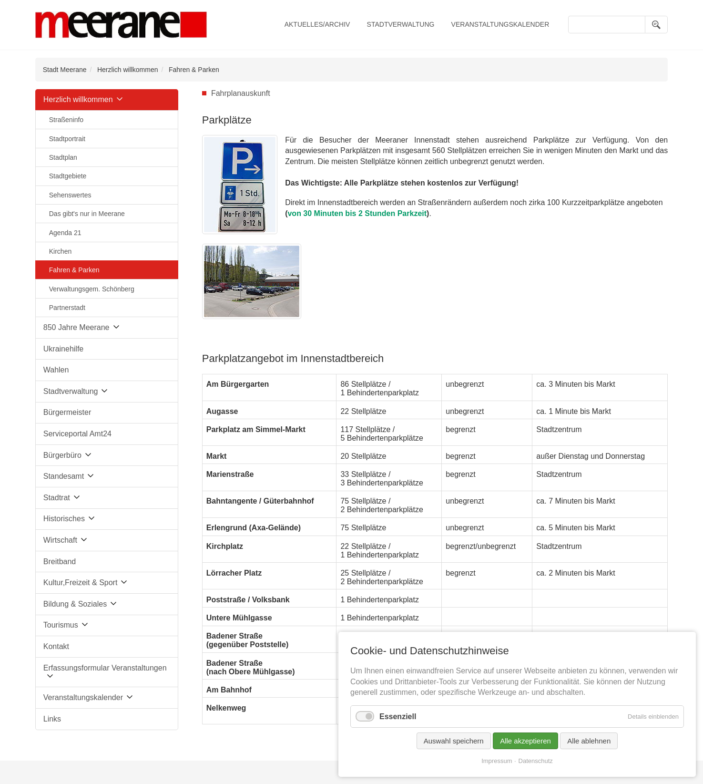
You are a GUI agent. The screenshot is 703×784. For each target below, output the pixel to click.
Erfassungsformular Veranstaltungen (105, 668)
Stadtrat (56, 498)
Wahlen (56, 370)
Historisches (64, 519)
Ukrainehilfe (63, 349)
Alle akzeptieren (525, 741)
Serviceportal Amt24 (77, 434)
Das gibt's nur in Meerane (87, 213)
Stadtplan (63, 157)
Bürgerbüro (62, 455)
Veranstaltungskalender (500, 24)
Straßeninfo (66, 120)
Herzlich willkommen (127, 69)
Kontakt (56, 646)
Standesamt (63, 476)
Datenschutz (536, 760)
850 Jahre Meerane (76, 327)
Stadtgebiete (68, 176)
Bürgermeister (67, 412)
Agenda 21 (65, 233)
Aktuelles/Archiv (317, 24)
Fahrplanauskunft (240, 93)
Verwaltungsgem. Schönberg (91, 289)
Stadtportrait (67, 139)
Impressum (496, 760)
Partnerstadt (67, 307)
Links (52, 719)
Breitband (59, 561)
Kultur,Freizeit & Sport (80, 582)
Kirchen (60, 251)
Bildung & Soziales (75, 604)
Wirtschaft (60, 540)
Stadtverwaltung (401, 24)
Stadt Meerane (65, 69)
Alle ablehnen (589, 741)
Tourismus (60, 625)
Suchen (656, 24)
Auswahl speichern (454, 741)
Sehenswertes (70, 195)
